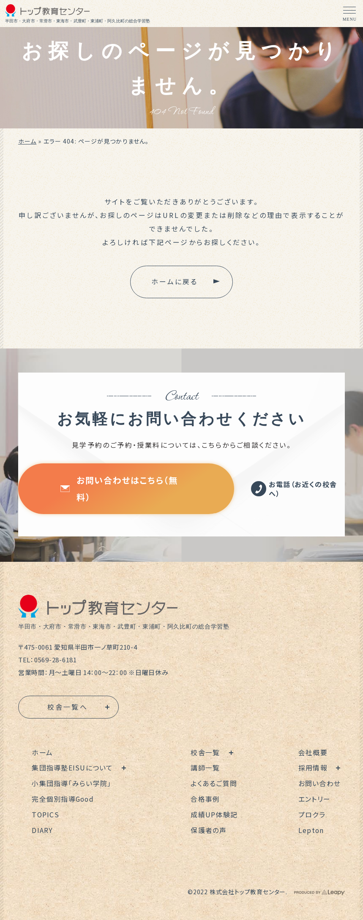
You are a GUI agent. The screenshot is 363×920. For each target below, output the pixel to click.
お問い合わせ (320, 783)
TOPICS (46, 813)
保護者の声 (209, 829)
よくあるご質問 (214, 783)
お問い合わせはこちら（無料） (118, 488)
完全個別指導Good (63, 798)
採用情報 (313, 768)
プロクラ (312, 813)
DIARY (42, 829)
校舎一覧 (205, 753)
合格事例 (205, 798)
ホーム (27, 141)
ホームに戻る (174, 282)
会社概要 (313, 753)
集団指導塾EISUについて (72, 768)
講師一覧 (205, 768)
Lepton (312, 829)
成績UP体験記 (214, 813)
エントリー (315, 798)
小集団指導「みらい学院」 (71, 783)
